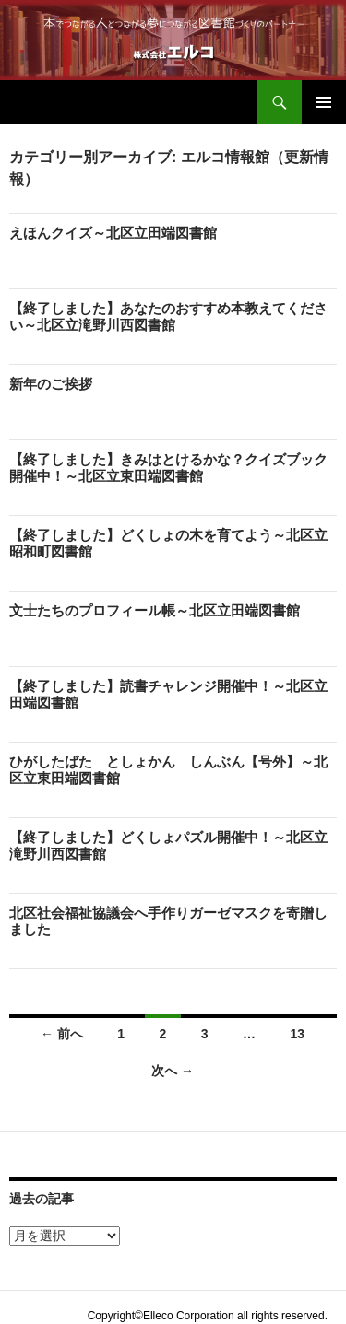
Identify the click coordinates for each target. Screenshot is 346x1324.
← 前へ (62, 1033)
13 (297, 1033)
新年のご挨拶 (50, 384)
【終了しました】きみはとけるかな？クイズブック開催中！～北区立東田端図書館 (168, 467)
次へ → (172, 1070)
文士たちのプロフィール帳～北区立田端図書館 (154, 610)
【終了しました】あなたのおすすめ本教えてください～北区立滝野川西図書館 (168, 316)
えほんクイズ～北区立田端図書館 (113, 232)
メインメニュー (324, 102)
